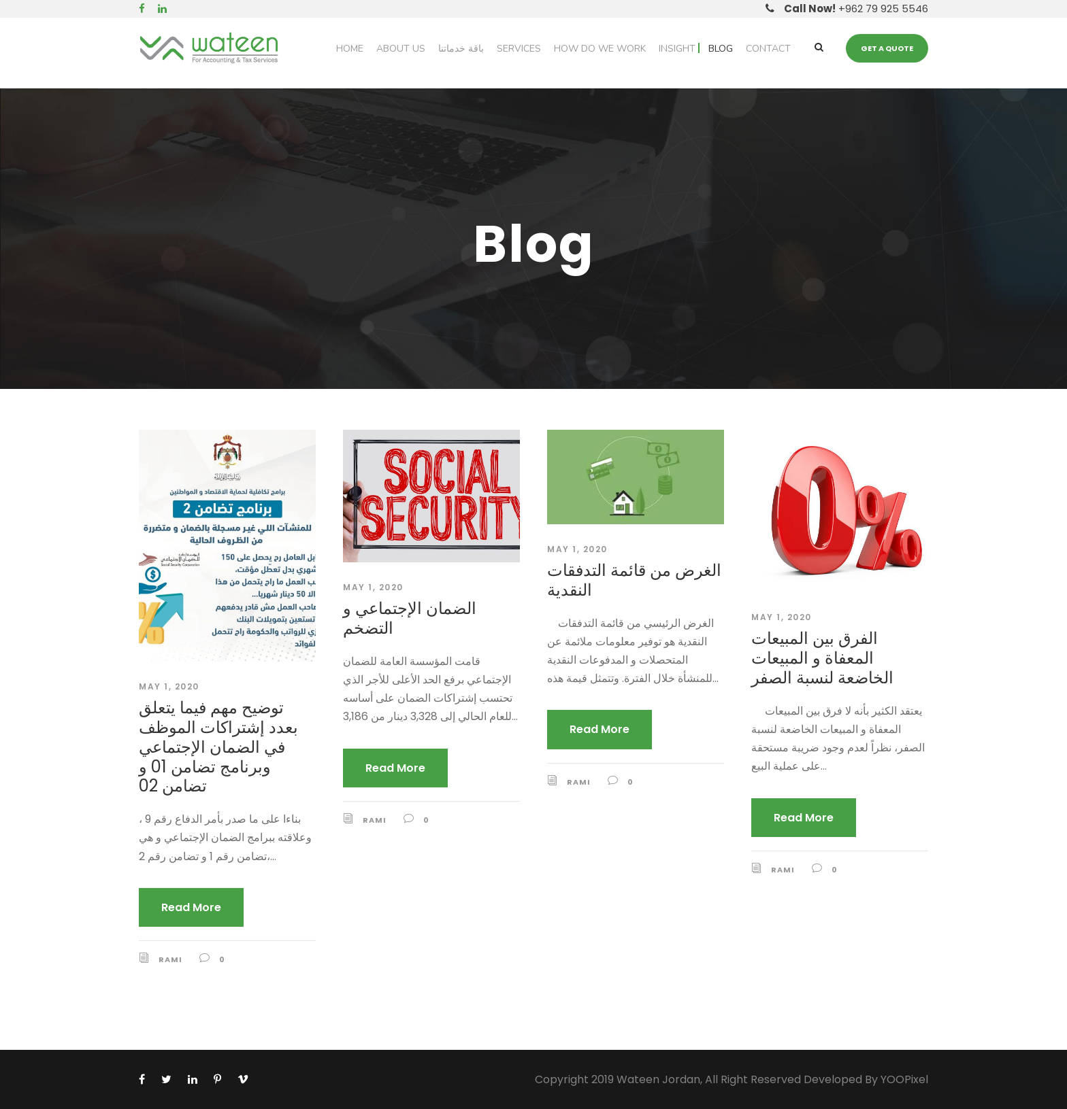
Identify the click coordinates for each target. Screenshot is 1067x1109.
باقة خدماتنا (461, 48)
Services (519, 48)
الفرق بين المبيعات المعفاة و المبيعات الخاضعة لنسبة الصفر (822, 658)
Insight (677, 48)
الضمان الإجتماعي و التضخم (409, 618)
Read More (191, 907)
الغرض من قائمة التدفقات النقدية (634, 580)
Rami (170, 959)
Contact (768, 48)
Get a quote (887, 48)
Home (349, 48)
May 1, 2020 (169, 686)
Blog (720, 48)
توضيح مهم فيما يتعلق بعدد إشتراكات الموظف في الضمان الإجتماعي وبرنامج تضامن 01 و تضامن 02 (218, 746)
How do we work (600, 48)
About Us (400, 48)
